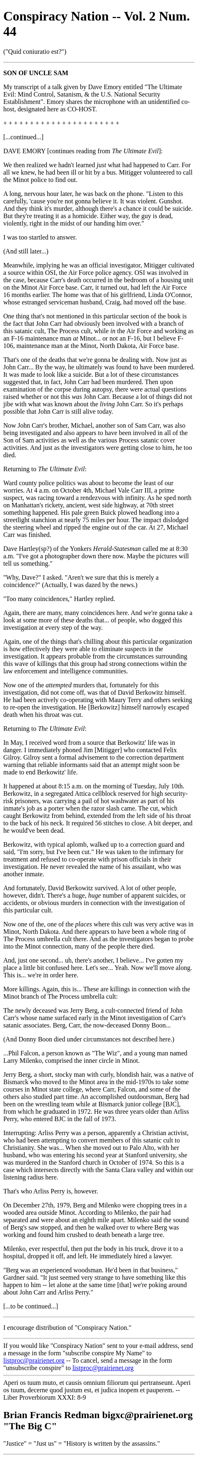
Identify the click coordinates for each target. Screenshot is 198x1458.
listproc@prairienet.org (33, 1360)
